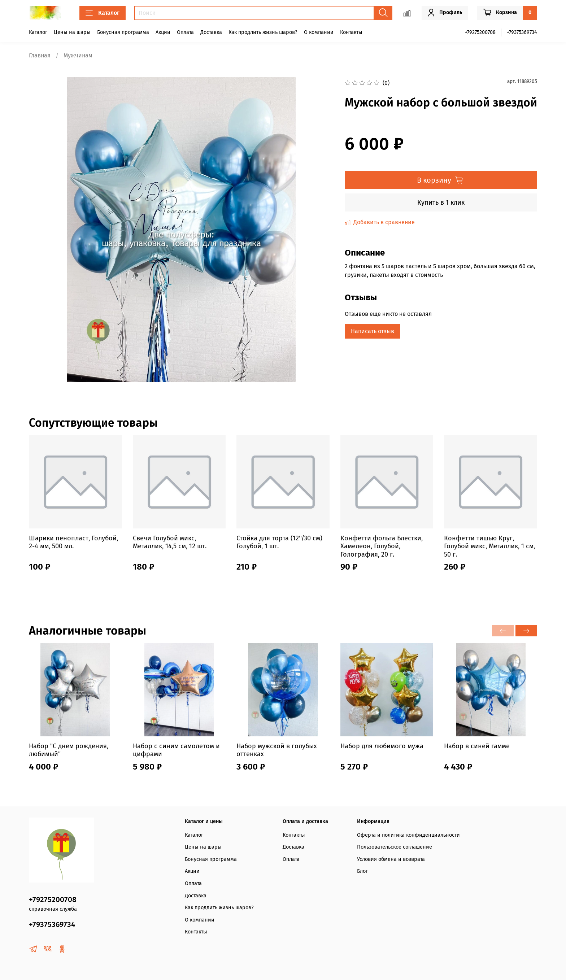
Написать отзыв (372, 331)
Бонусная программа (123, 32)
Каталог (102, 13)
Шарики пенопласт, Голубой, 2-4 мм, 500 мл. (73, 542)
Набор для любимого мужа (381, 746)
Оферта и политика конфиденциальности (408, 835)
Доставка (211, 32)
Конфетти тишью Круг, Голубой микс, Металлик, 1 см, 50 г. (489, 546)
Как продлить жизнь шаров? (262, 32)
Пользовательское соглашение (394, 847)
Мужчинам (78, 55)
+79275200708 (480, 32)
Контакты (351, 32)
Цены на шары (72, 32)
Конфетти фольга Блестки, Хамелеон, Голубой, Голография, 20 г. (381, 546)
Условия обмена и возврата (391, 859)
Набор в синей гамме (477, 746)
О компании (319, 32)
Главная (40, 55)
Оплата (185, 32)
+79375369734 (522, 32)
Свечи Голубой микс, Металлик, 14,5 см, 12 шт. (169, 542)
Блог (362, 871)
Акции (163, 32)
